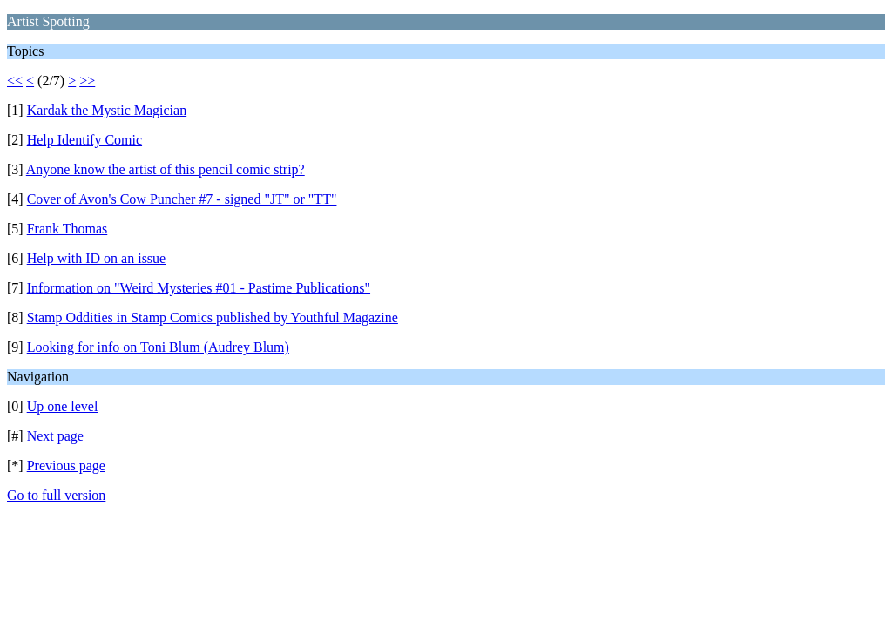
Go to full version (56, 495)
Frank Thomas (67, 228)
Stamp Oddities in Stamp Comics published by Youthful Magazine (212, 317)
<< (15, 80)
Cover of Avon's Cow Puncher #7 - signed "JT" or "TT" (182, 199)
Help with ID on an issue (96, 258)
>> (87, 80)
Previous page (66, 465)
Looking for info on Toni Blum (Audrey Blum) (158, 347)
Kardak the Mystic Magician (107, 110)
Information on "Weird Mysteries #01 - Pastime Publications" (198, 287)
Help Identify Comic (84, 139)
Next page (55, 435)
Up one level (62, 406)
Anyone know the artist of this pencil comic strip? (165, 169)
